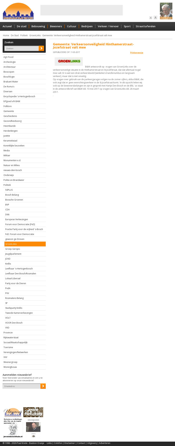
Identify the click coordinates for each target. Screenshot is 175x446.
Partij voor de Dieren (15, 283)
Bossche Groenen (14, 199)
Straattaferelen (145, 26)
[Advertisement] (81, 10)
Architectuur (10, 66)
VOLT (8, 317)
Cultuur (71, 26)
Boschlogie (9, 76)
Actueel (7, 26)
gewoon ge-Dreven (14, 239)
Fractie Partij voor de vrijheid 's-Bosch (24, 229)
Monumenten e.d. (12, 160)
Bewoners (56, 26)
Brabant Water (11, 81)
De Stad (15, 35)
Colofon (58, 443)
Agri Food (8, 57)
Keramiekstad (10, 140)
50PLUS (9, 189)
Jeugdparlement (13, 253)
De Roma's (9, 86)
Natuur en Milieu (12, 165)
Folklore (8, 106)
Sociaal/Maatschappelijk (15, 342)
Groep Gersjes (12, 248)
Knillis (8, 263)
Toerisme (8, 347)
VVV (5, 357)
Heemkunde (10, 125)
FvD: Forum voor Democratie (19, 234)
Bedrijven (87, 26)
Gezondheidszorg (12, 120)
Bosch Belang (12, 194)
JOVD (7, 258)
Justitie (7, 135)
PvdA (7, 288)
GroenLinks (35, 35)
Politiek (24, 35)
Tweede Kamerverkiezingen (19, 312)
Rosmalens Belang (14, 298)
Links (49, 443)
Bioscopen (9, 71)
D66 (7, 214)
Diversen (8, 91)
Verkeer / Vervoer (108, 26)
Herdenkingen (11, 130)
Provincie (8, 332)
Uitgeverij (92, 443)
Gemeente (9, 111)
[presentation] (23, 395)
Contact (81, 443)
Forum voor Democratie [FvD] (20, 224)
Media (7, 150)
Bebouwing (38, 26)
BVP (7, 204)
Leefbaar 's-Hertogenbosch (19, 268)
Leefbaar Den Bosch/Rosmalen (20, 273)
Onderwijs (9, 175)
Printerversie (136, 52)
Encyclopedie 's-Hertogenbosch (19, 96)
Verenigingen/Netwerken (16, 352)
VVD (7, 327)
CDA (7, 209)
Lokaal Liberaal (12, 278)
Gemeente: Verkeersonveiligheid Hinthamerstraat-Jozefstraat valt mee (77, 35)
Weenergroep (10, 362)
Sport (127, 26)
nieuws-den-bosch (13, 170)
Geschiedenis (10, 116)
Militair (7, 155)
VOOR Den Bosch (14, 322)
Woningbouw (10, 367)
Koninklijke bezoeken (14, 145)
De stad (21, 26)
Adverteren (104, 443)
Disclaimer (69, 443)
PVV (7, 293)
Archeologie (10, 61)
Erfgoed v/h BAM (12, 101)
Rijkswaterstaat (11, 337)
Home (6, 35)
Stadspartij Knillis (13, 307)
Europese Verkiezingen (16, 219)
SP (6, 303)
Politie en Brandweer (14, 180)
